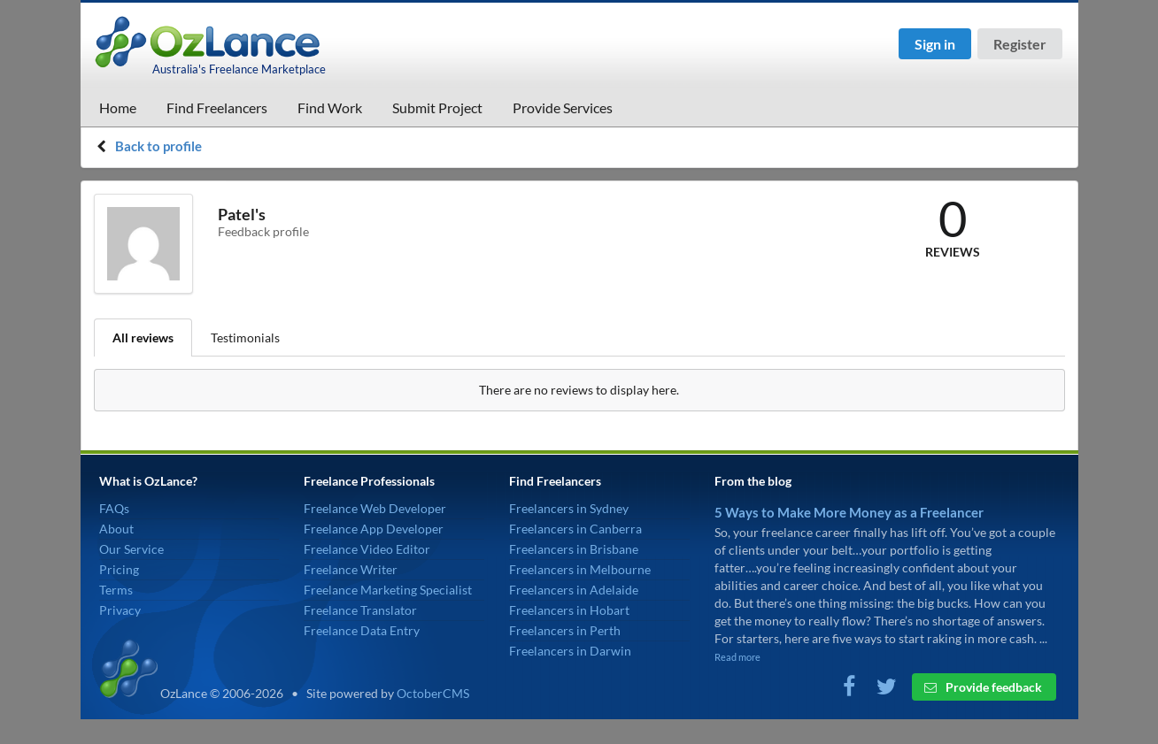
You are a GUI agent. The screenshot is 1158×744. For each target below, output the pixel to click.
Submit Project (437, 107)
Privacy (120, 609)
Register (1019, 43)
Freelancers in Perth (565, 630)
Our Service (131, 548)
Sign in (935, 43)
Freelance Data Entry (362, 630)
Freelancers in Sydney (569, 508)
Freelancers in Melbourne (580, 569)
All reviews (143, 337)
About (116, 528)
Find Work (329, 107)
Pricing (119, 569)
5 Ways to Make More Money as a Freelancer (849, 512)
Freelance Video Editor (367, 548)
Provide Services (563, 107)
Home (117, 107)
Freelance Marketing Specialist (388, 589)
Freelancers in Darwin (570, 650)
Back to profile (158, 146)
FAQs (114, 508)
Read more (737, 657)
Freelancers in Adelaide (573, 589)
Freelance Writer (351, 569)
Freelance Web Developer (375, 508)
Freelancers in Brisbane (573, 548)
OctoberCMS (433, 693)
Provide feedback (983, 686)
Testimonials (245, 337)
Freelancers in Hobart (569, 609)
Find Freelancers (216, 107)
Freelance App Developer (374, 528)
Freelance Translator (360, 609)
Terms (116, 589)
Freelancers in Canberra (575, 528)
